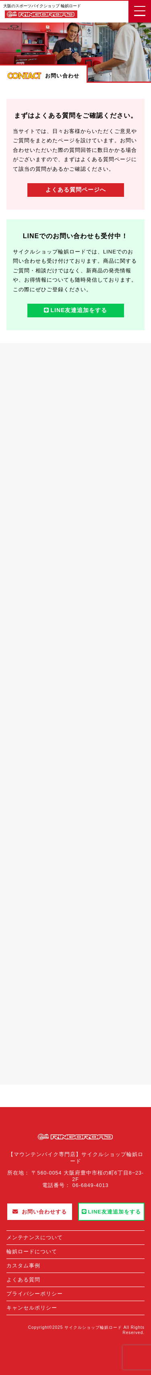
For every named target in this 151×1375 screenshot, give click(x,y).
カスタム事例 (23, 1266)
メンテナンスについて (34, 1237)
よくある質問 (23, 1280)
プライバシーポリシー (34, 1294)
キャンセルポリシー (31, 1308)
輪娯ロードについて (31, 1251)
